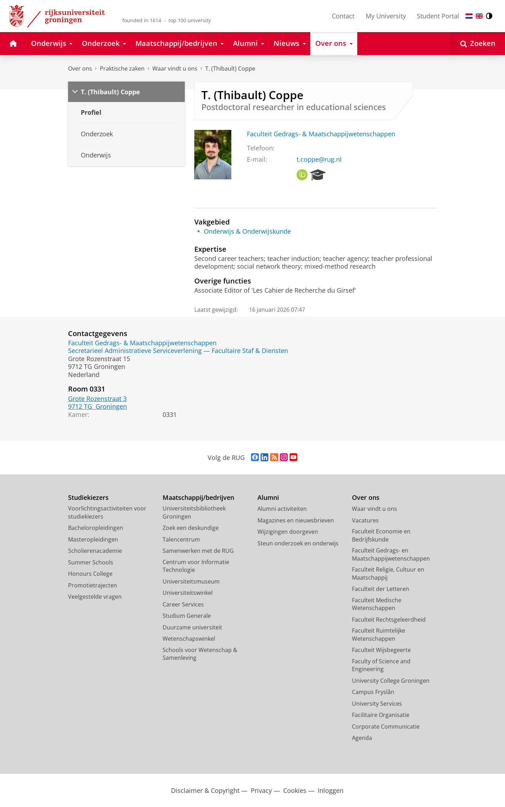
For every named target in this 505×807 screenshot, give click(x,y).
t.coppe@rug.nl (319, 159)
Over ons (80, 68)
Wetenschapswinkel (189, 638)
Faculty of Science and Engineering (381, 665)
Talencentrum (181, 539)
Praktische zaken (122, 68)
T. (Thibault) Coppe (230, 68)
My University (386, 16)
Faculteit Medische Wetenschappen (376, 604)
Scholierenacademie (95, 551)
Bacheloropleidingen (95, 528)
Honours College (90, 574)
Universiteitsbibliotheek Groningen (194, 512)
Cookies (294, 791)
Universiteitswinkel (188, 593)
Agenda (362, 738)
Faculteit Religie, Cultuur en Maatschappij (388, 573)
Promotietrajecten (92, 585)
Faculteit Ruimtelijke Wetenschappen (378, 634)
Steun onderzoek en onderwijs (298, 543)
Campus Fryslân (373, 692)
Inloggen (330, 791)
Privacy (261, 791)
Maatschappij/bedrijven (198, 498)
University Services (377, 703)
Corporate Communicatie (386, 726)
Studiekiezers (88, 498)
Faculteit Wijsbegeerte (381, 650)
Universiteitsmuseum (191, 581)
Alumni (268, 498)
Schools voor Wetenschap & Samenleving (200, 654)
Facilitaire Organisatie (380, 715)
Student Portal (438, 16)
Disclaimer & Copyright (205, 791)
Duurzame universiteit (192, 627)
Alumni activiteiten (282, 509)
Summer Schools (90, 562)
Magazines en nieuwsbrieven (295, 520)
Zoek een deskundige (191, 528)
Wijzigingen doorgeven (287, 532)
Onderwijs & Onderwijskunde (247, 231)
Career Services (183, 604)
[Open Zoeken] (478, 43)
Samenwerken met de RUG (198, 551)
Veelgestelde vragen (95, 596)
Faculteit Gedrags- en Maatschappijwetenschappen (391, 554)
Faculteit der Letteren (380, 589)
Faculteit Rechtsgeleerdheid (389, 619)
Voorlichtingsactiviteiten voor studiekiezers (107, 512)
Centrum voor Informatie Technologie (196, 566)
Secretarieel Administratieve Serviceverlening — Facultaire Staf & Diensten (178, 350)
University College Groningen (391, 681)
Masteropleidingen (93, 539)
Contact (343, 16)
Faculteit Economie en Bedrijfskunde (381, 535)
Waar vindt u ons (174, 68)
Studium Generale (187, 616)
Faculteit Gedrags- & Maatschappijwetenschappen (321, 134)
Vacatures (365, 520)
